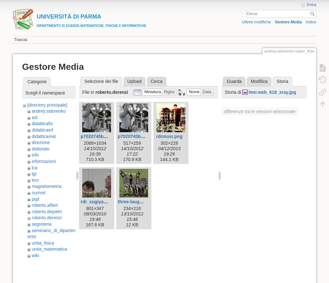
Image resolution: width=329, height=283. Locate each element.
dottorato (40, 148)
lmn (35, 180)
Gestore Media (288, 22)
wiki (35, 255)
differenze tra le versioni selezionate (259, 111)
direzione (41, 142)
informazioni (44, 161)
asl (34, 117)
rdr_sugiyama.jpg (99, 201)
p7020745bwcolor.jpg (103, 136)
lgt (34, 173)
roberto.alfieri (45, 205)
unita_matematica (49, 249)
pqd (35, 199)
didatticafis (42, 123)
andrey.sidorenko (49, 111)
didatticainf (42, 130)
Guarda (234, 81)
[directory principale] (47, 105)
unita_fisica (43, 243)
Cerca (313, 14)
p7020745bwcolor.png (141, 136)
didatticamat (44, 136)
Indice (311, 22)
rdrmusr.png (169, 136)
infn (35, 155)
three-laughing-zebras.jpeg (146, 201)
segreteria (42, 224)
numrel (38, 192)
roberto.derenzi (47, 217)
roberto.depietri (47, 211)
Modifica (259, 81)
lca (34, 167)
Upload (134, 81)
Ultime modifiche (256, 22)
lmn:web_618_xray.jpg (272, 92)
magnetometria (46, 186)
